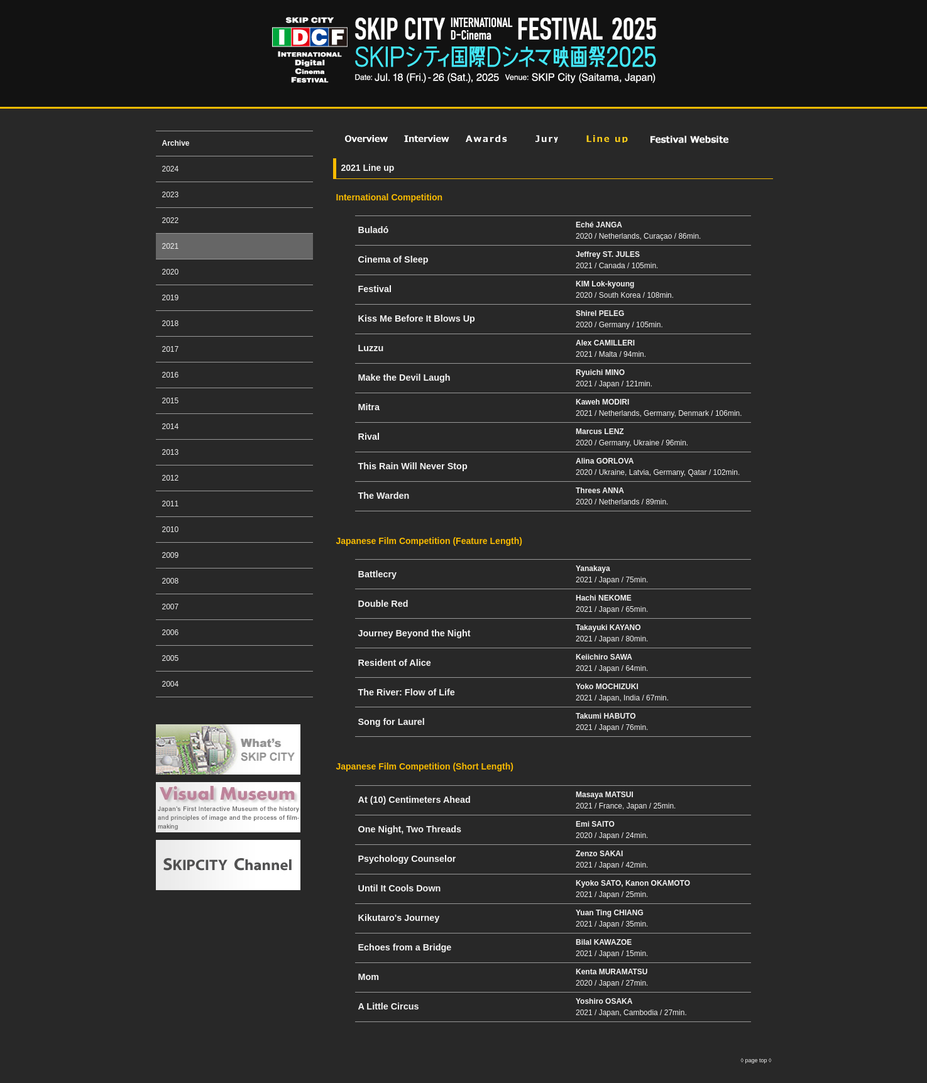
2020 (170, 272)
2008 (170, 581)
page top (756, 1060)
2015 (170, 400)
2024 (170, 169)
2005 (170, 658)
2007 (170, 606)
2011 (170, 503)
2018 (170, 323)
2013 (170, 452)
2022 (170, 220)
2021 (170, 246)
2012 (170, 478)
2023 (170, 194)
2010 (170, 529)
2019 (170, 297)
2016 (170, 375)
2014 (170, 426)
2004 (170, 684)
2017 (170, 349)
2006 (170, 632)
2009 (170, 555)
